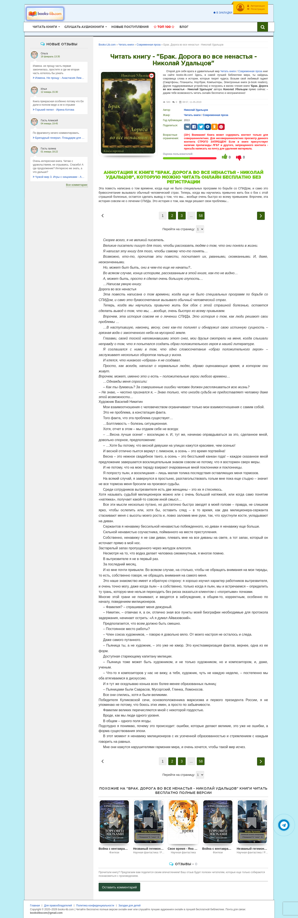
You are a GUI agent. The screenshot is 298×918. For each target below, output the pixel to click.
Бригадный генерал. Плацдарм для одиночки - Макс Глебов (59, 137)
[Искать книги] (262, 27)
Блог (183, 27)
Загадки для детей (130, 905)
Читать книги (228, 71)
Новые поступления (130, 27)
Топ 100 (164, 27)
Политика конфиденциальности (95, 905)
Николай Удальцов (196, 109)
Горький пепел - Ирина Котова (53, 109)
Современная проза (250, 71)
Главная (35, 905)
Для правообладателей (58, 905)
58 (201, 216)
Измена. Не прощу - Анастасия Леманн (59, 77)
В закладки (222, 12)
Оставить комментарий (119, 887)
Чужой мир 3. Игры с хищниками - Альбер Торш (59, 176)
